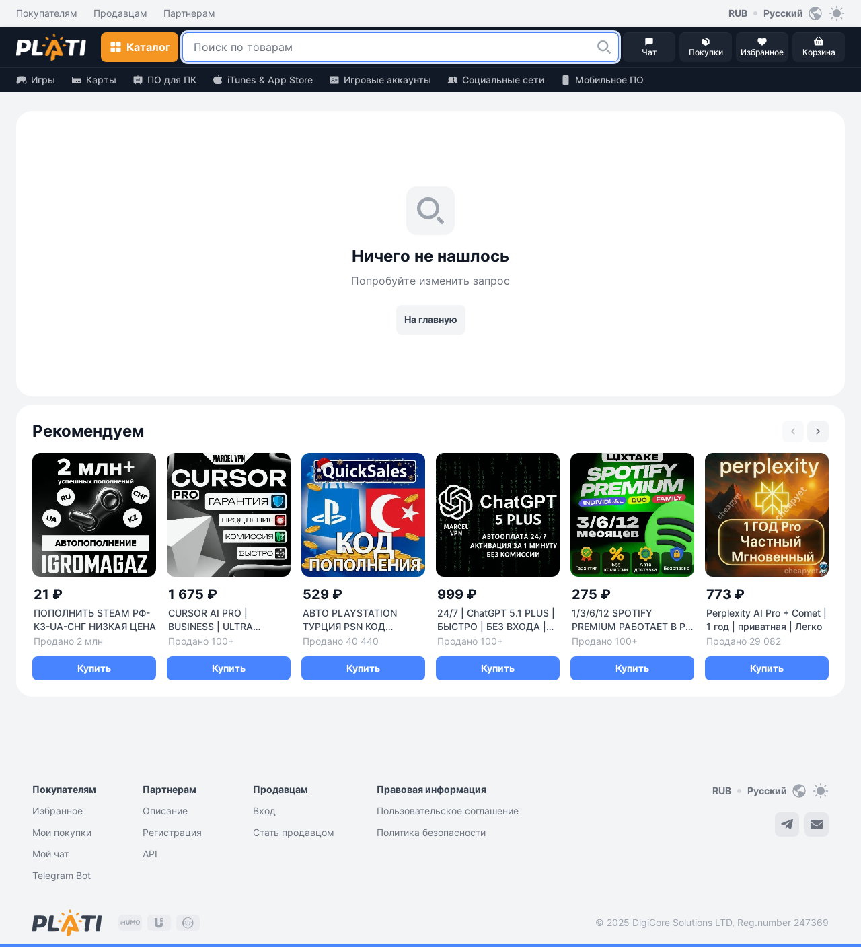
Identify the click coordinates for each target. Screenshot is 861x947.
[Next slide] (818, 431)
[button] (604, 47)
